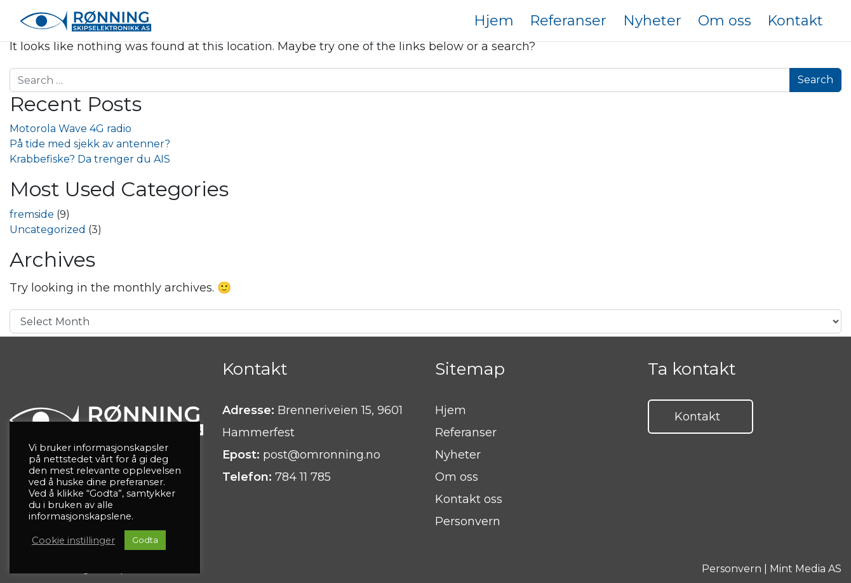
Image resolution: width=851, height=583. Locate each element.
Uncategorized (48, 230)
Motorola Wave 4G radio (70, 129)
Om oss (456, 477)
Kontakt (697, 417)
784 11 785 (303, 477)
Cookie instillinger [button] (73, 540)
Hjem (450, 410)
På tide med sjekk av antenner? (90, 144)
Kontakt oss (468, 499)
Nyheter (458, 455)
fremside (32, 214)
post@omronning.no (321, 455)
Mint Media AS (805, 569)
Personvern (467, 521)
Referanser (466, 432)
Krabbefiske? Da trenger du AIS (90, 159)
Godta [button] (145, 540)
